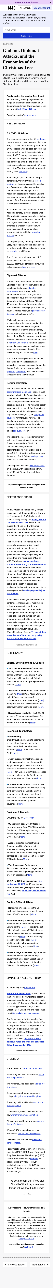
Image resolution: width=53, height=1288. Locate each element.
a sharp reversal (37, 465)
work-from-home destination (24, 1115)
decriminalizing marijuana (19, 392)
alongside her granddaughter (27, 1096)
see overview (19, 431)
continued (41, 139)
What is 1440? (32, 2)
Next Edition (40, 1264)
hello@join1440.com (27, 109)
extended (14, 251)
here (24, 267)
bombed (34, 1158)
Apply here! (28, 1247)
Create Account (42, 7)
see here (23, 171)
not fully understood (18, 342)
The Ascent (28, 818)
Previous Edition (15, 1264)
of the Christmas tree (32, 1068)
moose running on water (29, 1133)
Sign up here (30, 115)
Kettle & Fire (29, 987)
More (18, 684)
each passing (37, 456)
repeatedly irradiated (16, 371)
